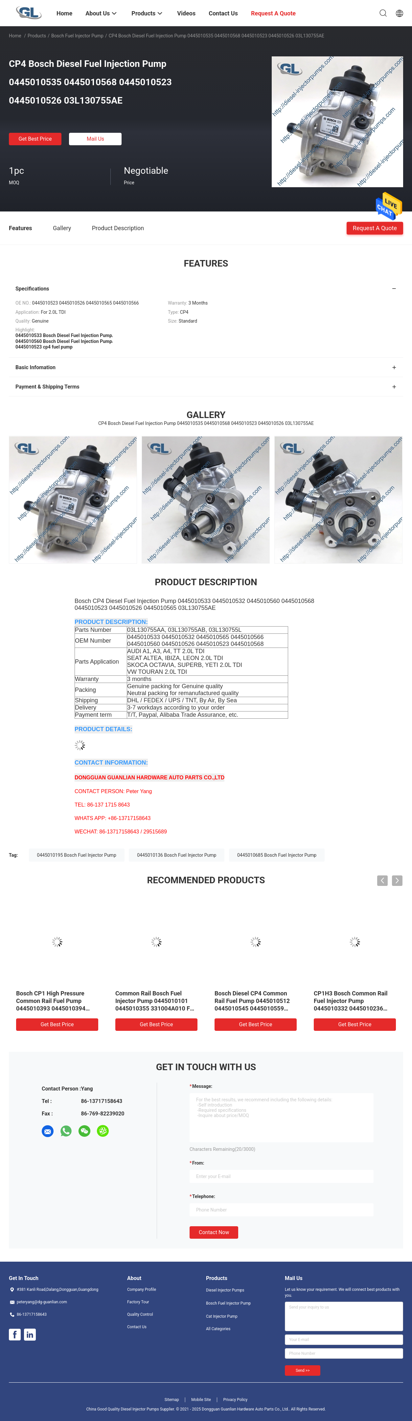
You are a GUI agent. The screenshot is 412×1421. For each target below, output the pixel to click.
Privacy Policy (235, 1399)
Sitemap (172, 1399)
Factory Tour (138, 1302)
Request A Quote (375, 227)
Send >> (302, 1370)
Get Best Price (35, 139)
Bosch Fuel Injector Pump (77, 35)
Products (37, 35)
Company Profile (141, 1289)
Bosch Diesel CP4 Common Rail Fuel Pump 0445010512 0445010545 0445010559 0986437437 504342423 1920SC (252, 1008)
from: (198, 1163)
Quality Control (140, 1314)
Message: (202, 1086)
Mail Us (95, 139)
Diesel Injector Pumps (225, 1290)
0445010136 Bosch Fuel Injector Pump (176, 855)
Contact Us (137, 1327)
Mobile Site (201, 1399)
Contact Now (214, 1232)
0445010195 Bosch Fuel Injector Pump (76, 855)
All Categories (218, 1329)
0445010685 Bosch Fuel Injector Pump (276, 855)
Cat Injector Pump (222, 1316)
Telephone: (203, 1196)
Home (15, 35)
